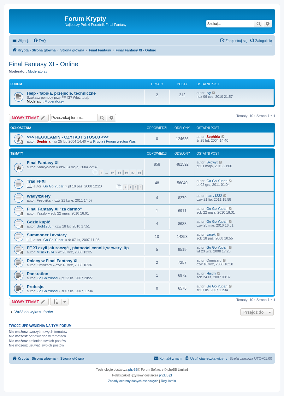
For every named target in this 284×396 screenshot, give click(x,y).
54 (112, 172)
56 (126, 172)
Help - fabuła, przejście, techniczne (61, 93)
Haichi (211, 273)
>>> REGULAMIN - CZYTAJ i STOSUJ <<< (68, 137)
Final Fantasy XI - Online (43, 64)
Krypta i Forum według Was (114, 141)
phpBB (133, 369)
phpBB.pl (165, 375)
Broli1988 (44, 226)
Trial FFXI (36, 181)
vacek (211, 234)
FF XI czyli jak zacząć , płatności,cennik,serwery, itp (78, 247)
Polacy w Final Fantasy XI (52, 260)
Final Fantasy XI (42, 162)
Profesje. (35, 286)
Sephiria (43, 141)
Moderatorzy (37, 71)
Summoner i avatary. (47, 235)
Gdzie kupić (38, 222)
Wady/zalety (38, 196)
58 (139, 172)
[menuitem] (39, 40)
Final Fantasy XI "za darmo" (54, 209)
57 (132, 172)
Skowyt (211, 162)
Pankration (37, 273)
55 (119, 172)
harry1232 (214, 196)
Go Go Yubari (53, 186)
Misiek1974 (45, 252)
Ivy (208, 93)
